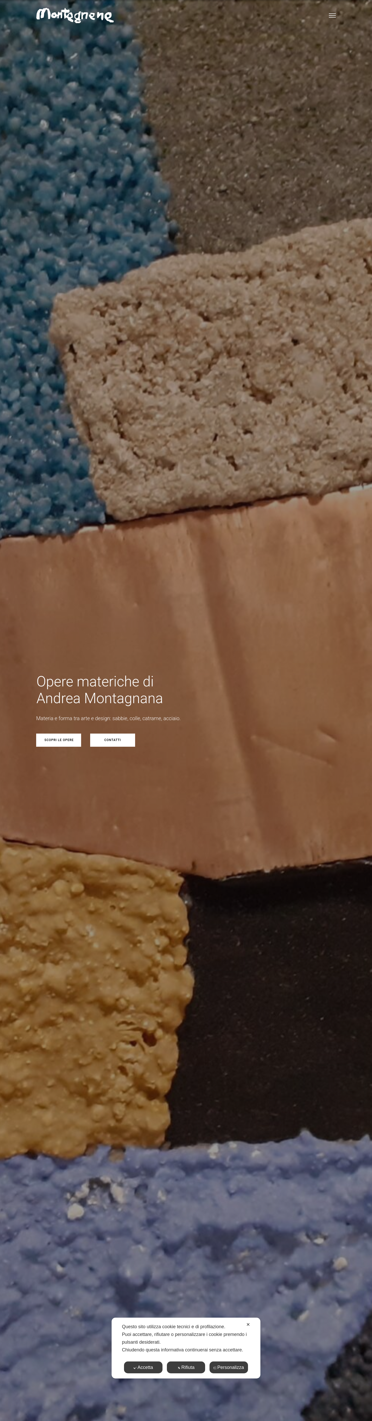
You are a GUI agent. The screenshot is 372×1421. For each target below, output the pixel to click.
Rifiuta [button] (186, 1367)
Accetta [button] (143, 1367)
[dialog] (186, 1348)
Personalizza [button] (228, 1367)
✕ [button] (248, 1324)
